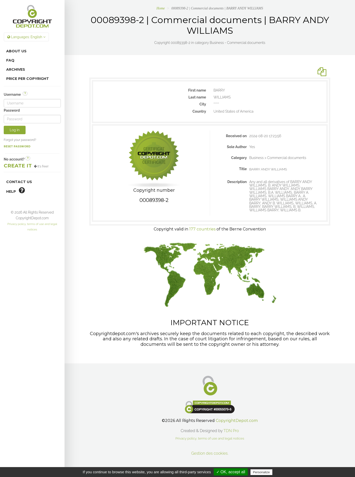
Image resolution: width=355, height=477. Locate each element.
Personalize (261, 472)
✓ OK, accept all (230, 472)
